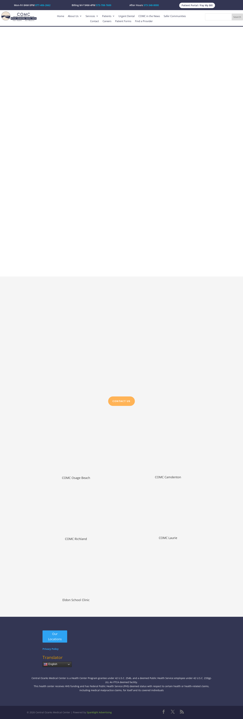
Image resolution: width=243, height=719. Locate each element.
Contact (94, 21)
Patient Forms (123, 21)
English (50, 664)
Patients (106, 16)
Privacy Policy (51, 649)
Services (90, 16)
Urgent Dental (126, 16)
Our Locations (55, 636)
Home (60, 16)
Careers (107, 21)
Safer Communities (175, 16)
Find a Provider (144, 21)
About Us (73, 16)
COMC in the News (149, 16)
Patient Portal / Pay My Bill (197, 5)
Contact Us (121, 401)
